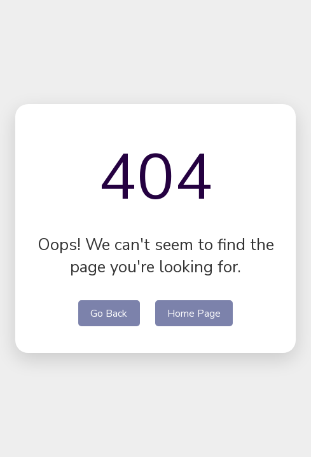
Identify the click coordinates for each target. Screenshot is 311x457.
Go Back (108, 314)
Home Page (194, 314)
